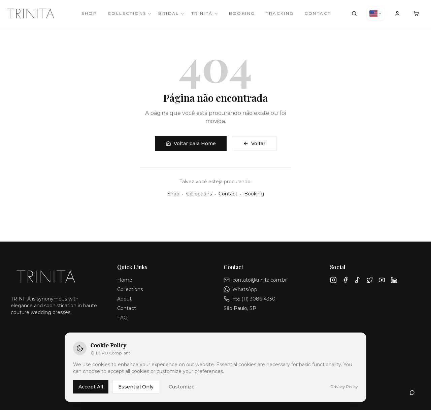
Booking (242, 13)
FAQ (122, 318)
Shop (89, 13)
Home (124, 280)
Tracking (280, 13)
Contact (318, 13)
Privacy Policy (344, 386)
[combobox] (375, 13)
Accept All (90, 387)
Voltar (254, 143)
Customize (182, 387)
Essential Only (136, 387)
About (124, 299)
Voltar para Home (191, 143)
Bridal (171, 13)
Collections (130, 13)
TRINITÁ (204, 13)
